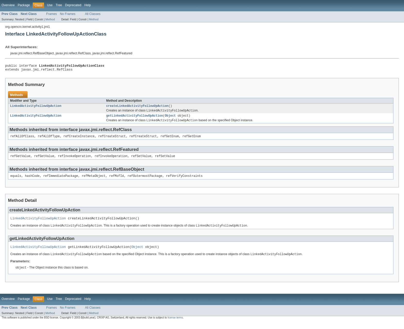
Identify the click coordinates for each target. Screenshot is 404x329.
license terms (175, 324)
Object (170, 118)
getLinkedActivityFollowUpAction (134, 118)
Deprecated (73, 5)
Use (50, 5)
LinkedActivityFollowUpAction (35, 108)
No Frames (67, 14)
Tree (59, 5)
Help (87, 5)
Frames (51, 14)
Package (24, 5)
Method (50, 19)
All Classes (92, 14)
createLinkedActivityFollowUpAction (137, 108)
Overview (8, 5)
